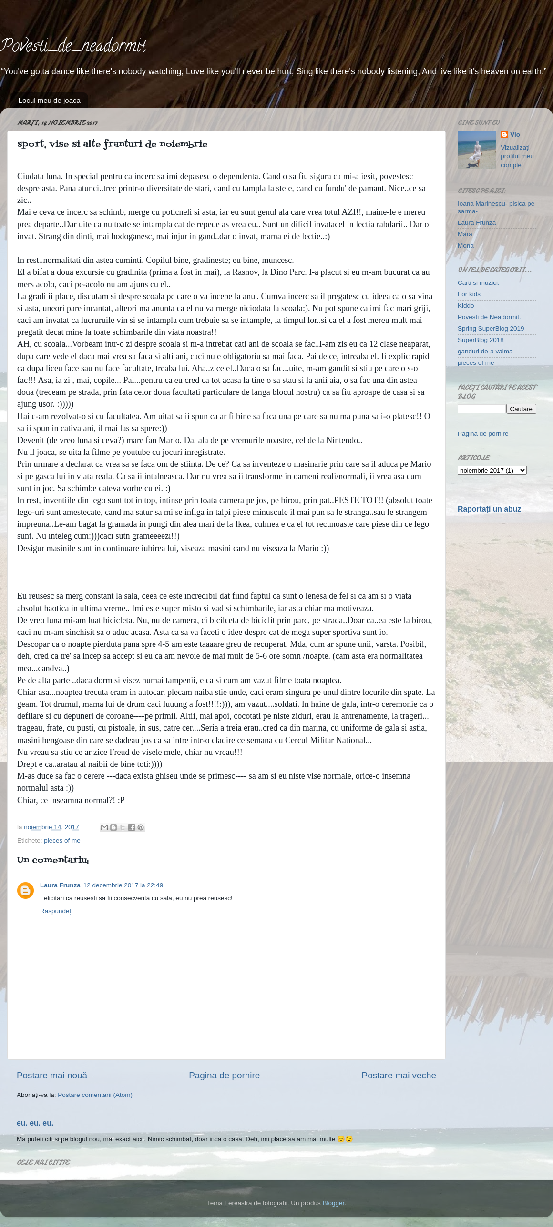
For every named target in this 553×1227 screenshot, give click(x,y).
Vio (515, 134)
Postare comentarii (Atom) (95, 1094)
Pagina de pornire (224, 1075)
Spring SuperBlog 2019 (491, 328)
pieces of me (62, 840)
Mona (466, 245)
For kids (469, 294)
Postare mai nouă (52, 1075)
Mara (465, 234)
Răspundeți (56, 911)
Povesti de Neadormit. (489, 317)
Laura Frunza (60, 885)
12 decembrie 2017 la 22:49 (123, 885)
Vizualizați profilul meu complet (517, 156)
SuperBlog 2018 (481, 339)
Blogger (333, 1203)
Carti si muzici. (479, 282)
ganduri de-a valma (485, 351)
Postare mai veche (399, 1075)
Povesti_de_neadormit (73, 47)
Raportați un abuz (489, 509)
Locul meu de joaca (50, 100)
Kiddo (466, 305)
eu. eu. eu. (35, 1123)
